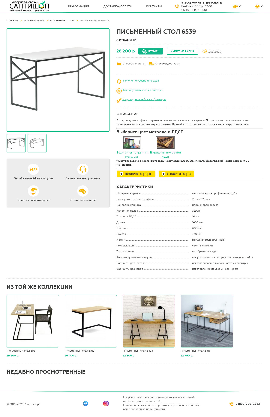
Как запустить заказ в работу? (142, 90)
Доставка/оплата (118, 6)
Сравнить (214, 51)
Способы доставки (167, 63)
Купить (153, 51)
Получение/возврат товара (141, 80)
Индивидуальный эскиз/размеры (144, 99)
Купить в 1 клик (182, 51)
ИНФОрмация (78, 6)
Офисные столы (33, 20)
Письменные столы (61, 20)
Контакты (154, 6)
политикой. (153, 401)
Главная (12, 20)
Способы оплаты (133, 63)
